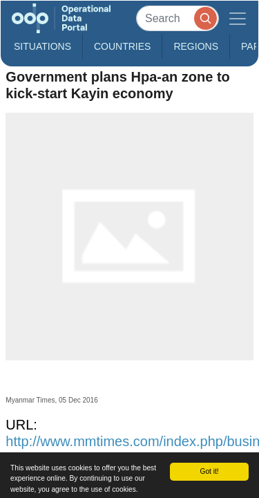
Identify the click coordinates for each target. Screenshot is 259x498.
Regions (195, 46)
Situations (42, 46)
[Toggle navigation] (237, 18)
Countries (122, 46)
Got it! (209, 471)
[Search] (177, 18)
